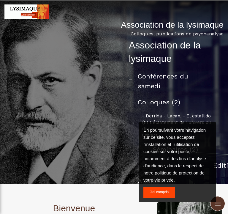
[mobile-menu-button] (217, 203)
